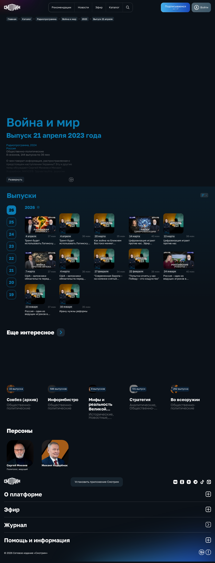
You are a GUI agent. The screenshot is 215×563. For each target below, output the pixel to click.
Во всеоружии (185, 400)
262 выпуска (180, 390)
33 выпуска (16, 390)
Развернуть (15, 179)
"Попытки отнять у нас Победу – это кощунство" (144, 279)
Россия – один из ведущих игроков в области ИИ (36, 315)
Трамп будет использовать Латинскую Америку (74, 245)
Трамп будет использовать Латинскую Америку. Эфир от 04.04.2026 (40, 246)
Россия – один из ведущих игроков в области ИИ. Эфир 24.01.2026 (174, 281)
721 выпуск (138, 390)
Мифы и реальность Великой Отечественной (104, 407)
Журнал (107, 526)
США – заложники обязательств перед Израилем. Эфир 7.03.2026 (37, 281)
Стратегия (140, 400)
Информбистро (63, 400)
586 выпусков (58, 390)
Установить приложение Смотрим (97, 483)
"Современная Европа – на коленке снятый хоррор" (108, 280)
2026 (38, 209)
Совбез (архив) (22, 400)
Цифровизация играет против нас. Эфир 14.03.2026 (142, 245)
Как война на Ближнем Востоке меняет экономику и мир (107, 245)
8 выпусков (98, 390)
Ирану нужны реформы (73, 312)
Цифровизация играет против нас (176, 243)
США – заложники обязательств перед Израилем (71, 280)
